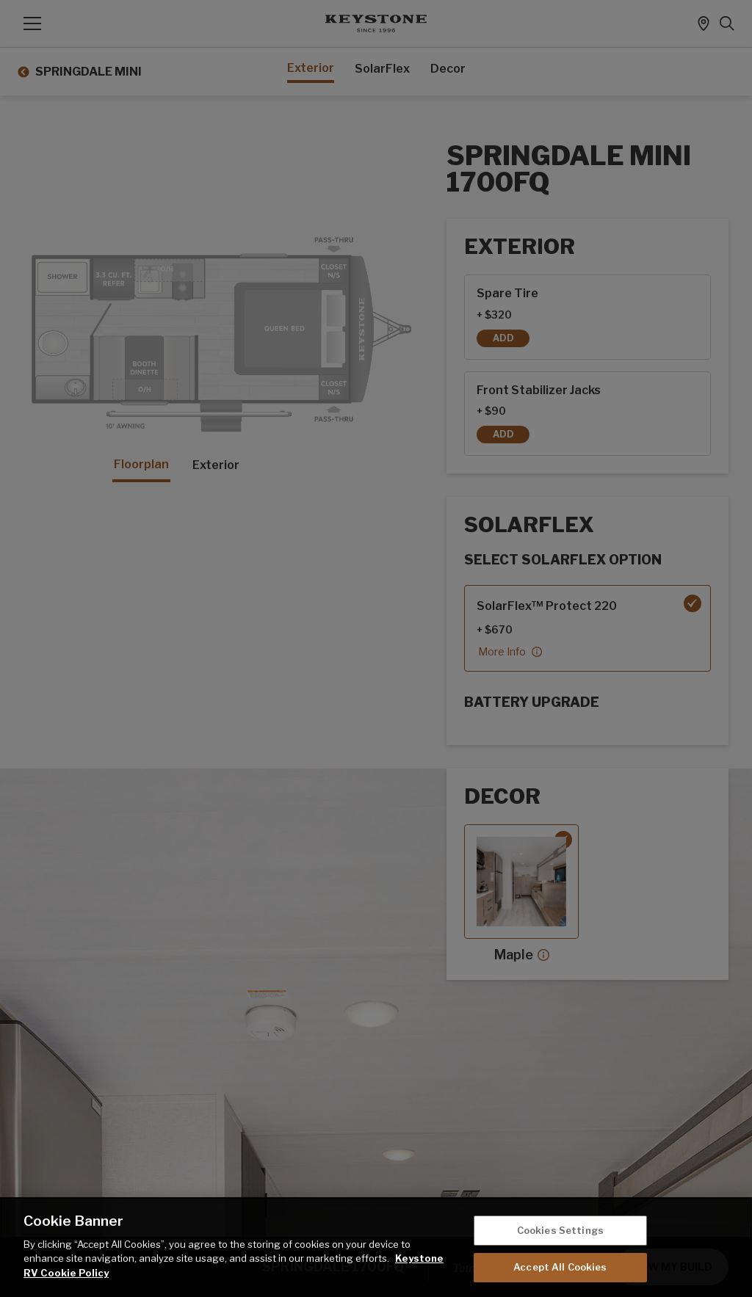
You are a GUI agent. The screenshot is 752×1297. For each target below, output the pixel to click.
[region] (376, 1247)
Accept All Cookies (560, 1267)
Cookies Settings (560, 1230)
